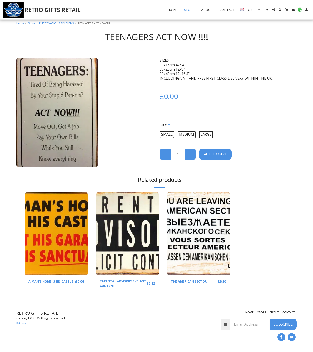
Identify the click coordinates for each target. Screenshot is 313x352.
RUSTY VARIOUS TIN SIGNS (56, 23)
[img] (56, 233)
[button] (267, 9)
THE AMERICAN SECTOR (191, 281)
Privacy (21, 323)
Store (31, 23)
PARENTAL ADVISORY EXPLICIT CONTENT (118, 284)
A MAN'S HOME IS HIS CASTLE (46, 284)
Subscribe (283, 324)
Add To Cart (215, 153)
